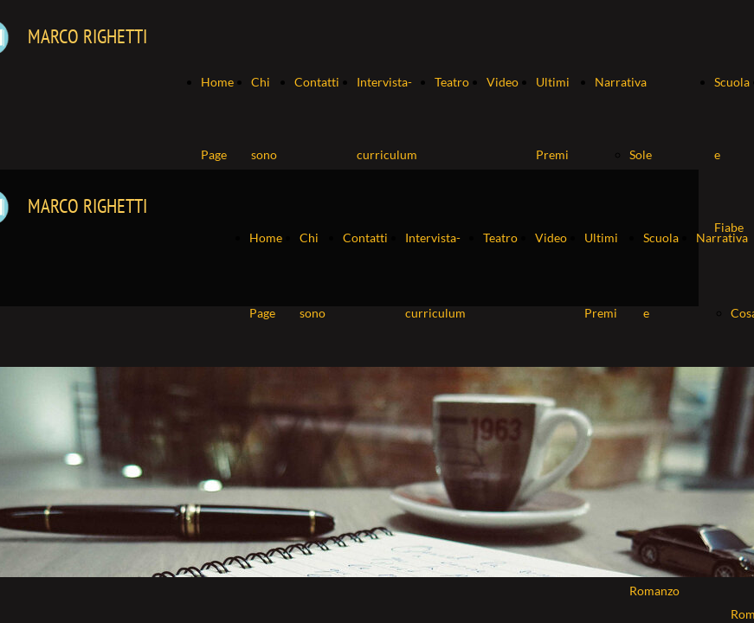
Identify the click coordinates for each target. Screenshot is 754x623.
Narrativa (621, 81)
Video (503, 81)
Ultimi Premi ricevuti (556, 154)
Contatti (316, 81)
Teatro (452, 81)
